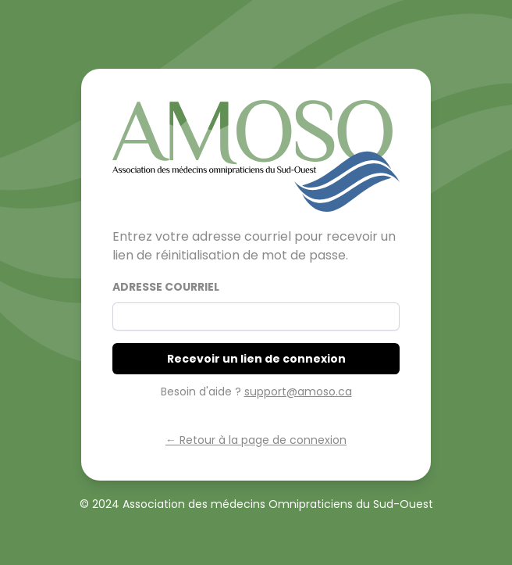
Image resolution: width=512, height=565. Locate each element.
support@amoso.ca (298, 391)
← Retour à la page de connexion (256, 440)
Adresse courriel (165, 287)
